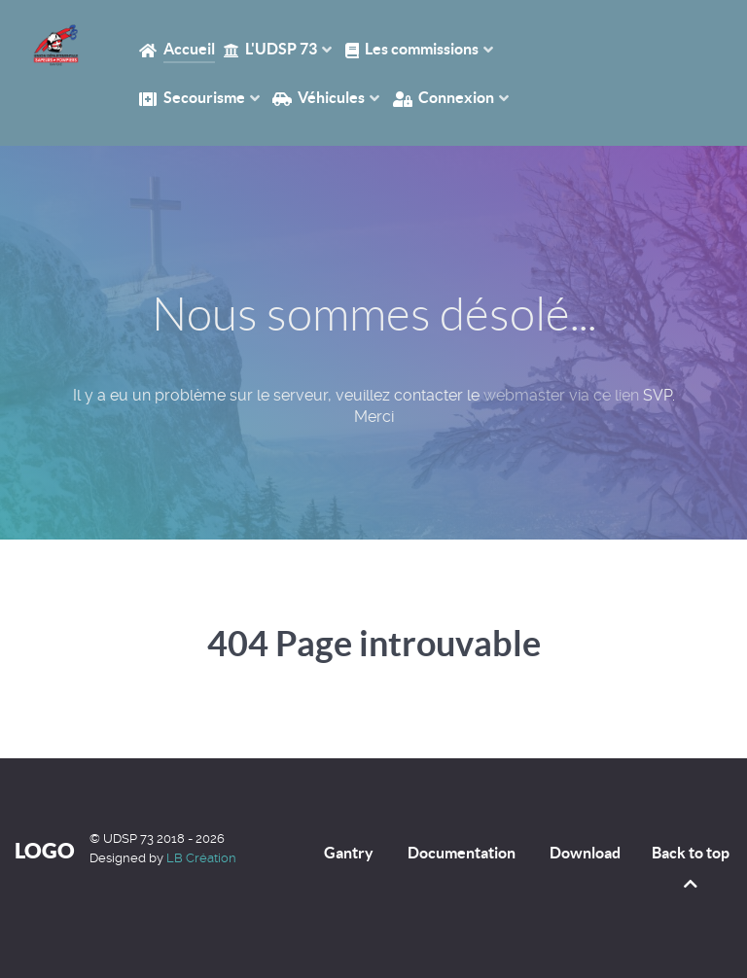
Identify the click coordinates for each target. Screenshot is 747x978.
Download (585, 852)
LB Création (201, 858)
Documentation (462, 852)
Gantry (349, 852)
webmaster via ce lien (561, 395)
